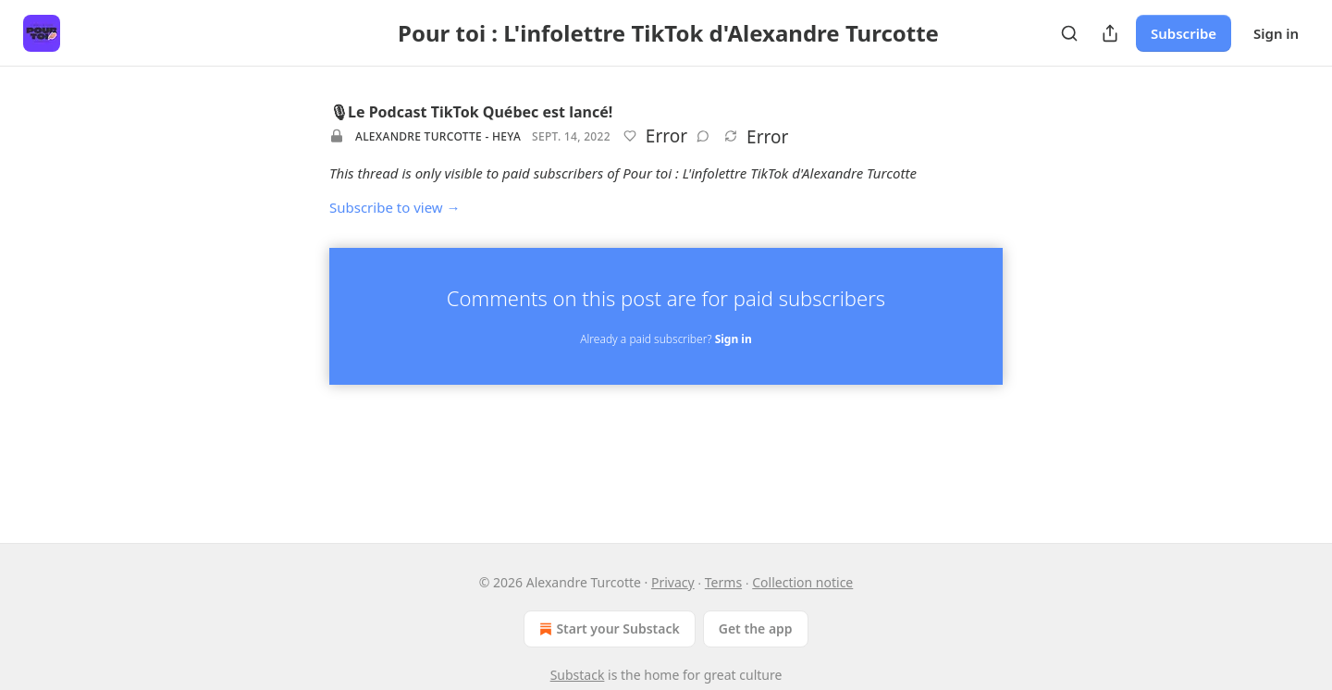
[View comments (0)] (703, 136)
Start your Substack (607, 629)
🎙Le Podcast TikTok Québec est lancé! (470, 112)
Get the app (756, 628)
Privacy (673, 582)
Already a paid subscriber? (665, 339)
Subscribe (1183, 33)
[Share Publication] (1110, 33)
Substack (577, 675)
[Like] (630, 136)
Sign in (1276, 33)
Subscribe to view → (395, 207)
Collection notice (802, 582)
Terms (723, 582)
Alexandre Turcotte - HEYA (438, 136)
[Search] (1069, 33)
